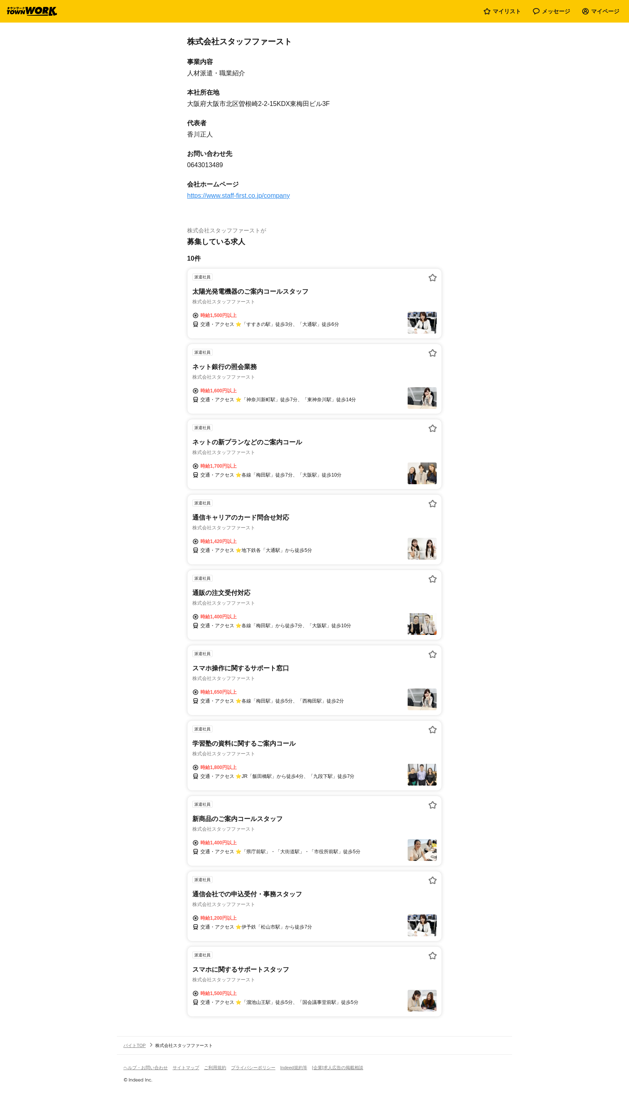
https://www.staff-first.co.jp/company (238, 195)
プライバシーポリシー (253, 1067)
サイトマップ (186, 1067)
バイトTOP (134, 1045)
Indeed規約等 (293, 1067)
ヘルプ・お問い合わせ (145, 1067)
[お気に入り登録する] (433, 277)
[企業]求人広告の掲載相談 (337, 1067)
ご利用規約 (215, 1067)
